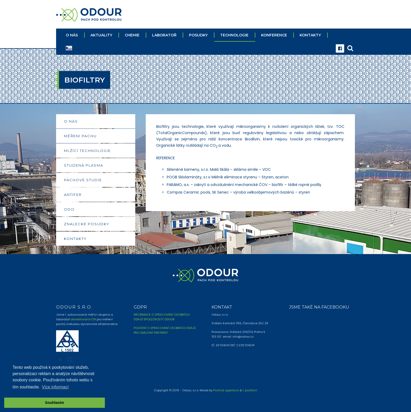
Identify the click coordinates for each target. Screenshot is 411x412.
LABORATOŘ (164, 34)
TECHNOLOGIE (234, 34)
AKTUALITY (101, 34)
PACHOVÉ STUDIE (83, 180)
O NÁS (72, 34)
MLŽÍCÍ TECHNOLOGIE (87, 150)
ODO (69, 209)
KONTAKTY (310, 34)
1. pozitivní (249, 390)
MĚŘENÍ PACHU (80, 136)
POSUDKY (198, 34)
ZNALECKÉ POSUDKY (86, 224)
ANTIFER (73, 194)
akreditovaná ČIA (83, 319)
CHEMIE (132, 34)
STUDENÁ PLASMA (83, 165)
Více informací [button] (55, 387)
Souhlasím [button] (54, 402)
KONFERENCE (274, 34)
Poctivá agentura (226, 390)
